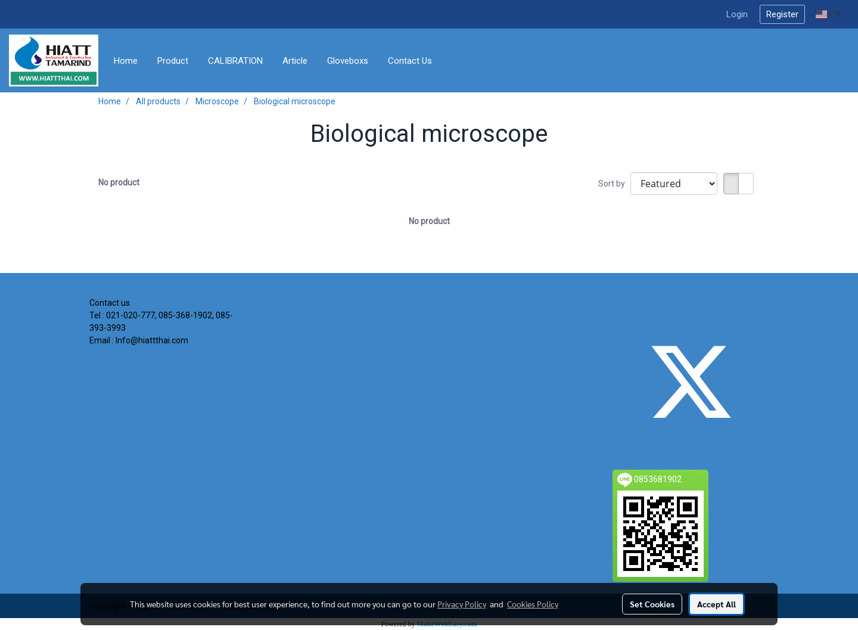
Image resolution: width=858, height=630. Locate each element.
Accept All (716, 603)
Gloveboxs (347, 60)
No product (118, 182)
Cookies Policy (532, 603)
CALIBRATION (235, 60)
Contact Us (410, 60)
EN (828, 14)
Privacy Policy (461, 603)
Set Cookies (652, 603)
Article (294, 60)
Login (737, 14)
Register (782, 14)
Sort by (614, 183)
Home (126, 60)
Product (172, 60)
